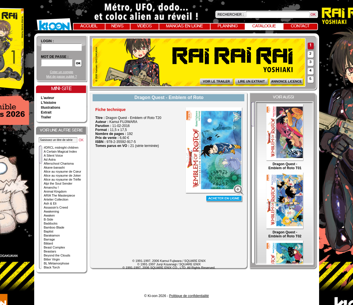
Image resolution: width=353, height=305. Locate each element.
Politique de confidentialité (189, 296)
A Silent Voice (53, 155)
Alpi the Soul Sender (58, 183)
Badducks (51, 223)
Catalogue (264, 26)
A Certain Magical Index (60, 151)
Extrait (46, 112)
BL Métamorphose (56, 263)
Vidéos (144, 26)
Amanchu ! (51, 187)
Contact (300, 26)
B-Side (48, 219)
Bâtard (48, 243)
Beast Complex (54, 247)
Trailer (46, 117)
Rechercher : (231, 15)
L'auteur (47, 98)
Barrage (49, 239)
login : (47, 41)
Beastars (50, 251)
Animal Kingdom (55, 191)
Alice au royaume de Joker (62, 175)
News (117, 26)
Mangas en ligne (184, 26)
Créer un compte (61, 72)
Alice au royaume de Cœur (62, 171)
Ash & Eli (50, 203)
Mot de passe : (55, 57)
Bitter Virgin (52, 259)
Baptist (49, 231)
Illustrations (50, 108)
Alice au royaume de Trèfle (62, 179)
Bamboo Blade (54, 227)
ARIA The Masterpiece (59, 195)
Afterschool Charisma (59, 163)
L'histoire (48, 103)
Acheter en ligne (224, 199)
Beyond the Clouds (57, 255)
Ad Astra (50, 159)
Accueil (88, 26)
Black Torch (52, 267)
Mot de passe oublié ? (61, 76)
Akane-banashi (54, 167)
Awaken (49, 215)
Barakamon (52, 235)
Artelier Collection (56, 199)
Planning (228, 26)
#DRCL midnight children (61, 147)
